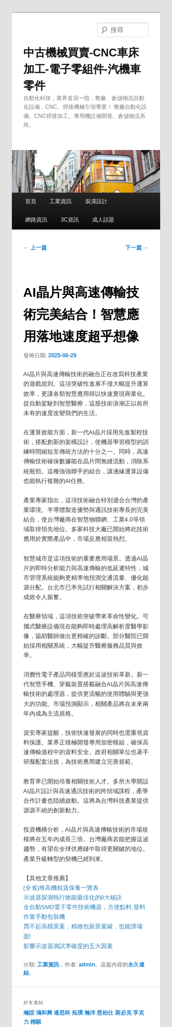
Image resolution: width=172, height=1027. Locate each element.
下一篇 (137, 247)
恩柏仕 (105, 1013)
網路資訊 (36, 220)
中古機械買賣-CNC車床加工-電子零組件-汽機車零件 (82, 69)
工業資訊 (61, 201)
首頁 (30, 201)
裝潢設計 (96, 201)
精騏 (36, 1022)
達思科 (62, 1013)
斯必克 (123, 1013)
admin (87, 964)
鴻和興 (44, 1013)
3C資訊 (69, 220)
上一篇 (35, 247)
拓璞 (77, 1013)
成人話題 (103, 220)
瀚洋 (89, 1013)
